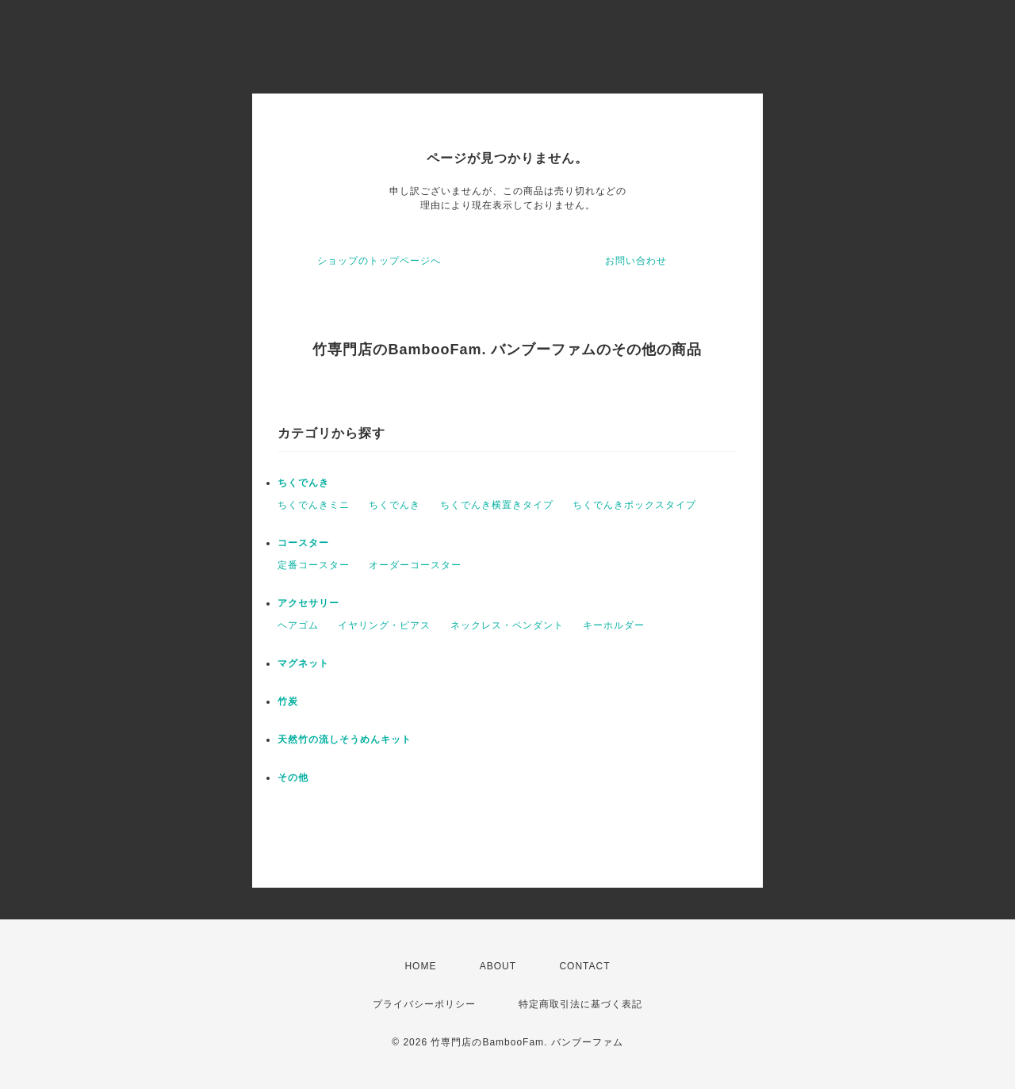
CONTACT (584, 966)
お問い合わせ (636, 260)
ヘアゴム (298, 625)
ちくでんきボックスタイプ (634, 504)
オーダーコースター (415, 565)
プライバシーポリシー (424, 1004)
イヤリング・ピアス (384, 625)
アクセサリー (308, 603)
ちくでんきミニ (314, 504)
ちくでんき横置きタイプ (496, 504)
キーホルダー (614, 625)
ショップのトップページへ (379, 260)
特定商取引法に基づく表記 (580, 1004)
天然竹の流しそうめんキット (345, 739)
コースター (303, 542)
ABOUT (498, 966)
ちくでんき (303, 482)
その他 (293, 777)
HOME (420, 966)
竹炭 (288, 701)
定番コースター (314, 565)
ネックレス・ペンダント (507, 625)
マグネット (303, 663)
